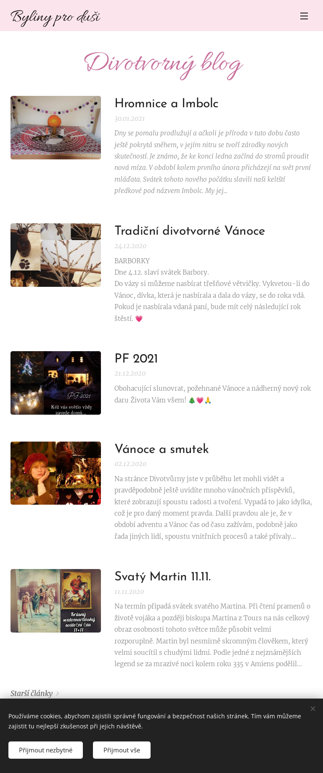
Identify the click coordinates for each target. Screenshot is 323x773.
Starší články (32, 693)
